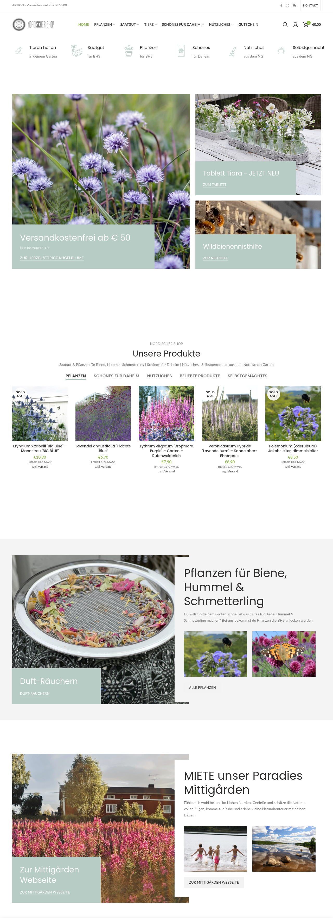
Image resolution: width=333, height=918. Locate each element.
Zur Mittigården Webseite (45, 892)
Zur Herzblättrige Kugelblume (52, 257)
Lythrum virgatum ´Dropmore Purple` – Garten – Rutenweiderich (166, 451)
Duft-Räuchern (34, 693)
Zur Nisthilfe (215, 258)
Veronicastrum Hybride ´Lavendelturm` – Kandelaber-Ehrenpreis (229, 451)
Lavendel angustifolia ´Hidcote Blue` (103, 448)
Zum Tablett (215, 185)
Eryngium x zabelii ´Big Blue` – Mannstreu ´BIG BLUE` (40, 448)
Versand (43, 466)
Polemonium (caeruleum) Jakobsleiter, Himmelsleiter (293, 448)
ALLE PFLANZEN (202, 687)
